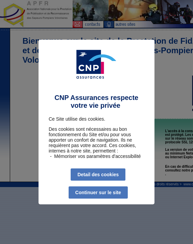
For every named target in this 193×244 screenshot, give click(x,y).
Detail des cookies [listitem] (98, 174)
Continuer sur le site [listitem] (98, 192)
